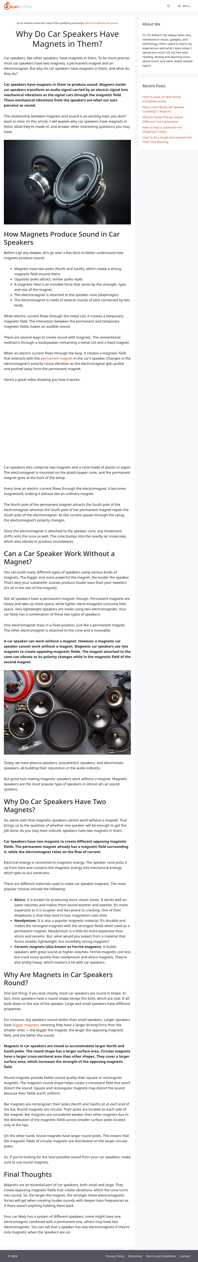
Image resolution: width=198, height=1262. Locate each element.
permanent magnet (57, 358)
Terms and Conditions (161, 1256)
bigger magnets (26, 1025)
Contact (185, 1256)
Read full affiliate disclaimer (101, 23)
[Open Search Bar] (168, 6)
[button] (184, 6)
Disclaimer (135, 1256)
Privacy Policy (115, 1256)
